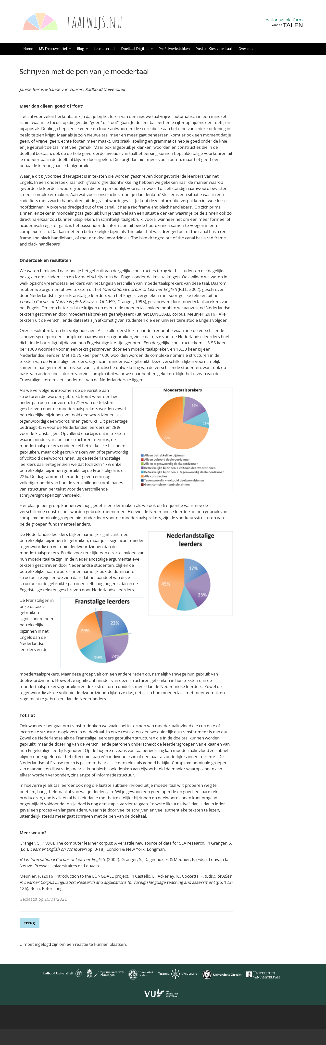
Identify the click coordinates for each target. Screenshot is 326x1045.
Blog (82, 49)
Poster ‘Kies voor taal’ (214, 49)
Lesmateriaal (104, 49)
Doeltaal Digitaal (137, 49)
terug (29, 922)
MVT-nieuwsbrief (55, 49)
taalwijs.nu (94, 21)
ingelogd (43, 944)
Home (28, 49)
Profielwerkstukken (174, 49)
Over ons (245, 49)
